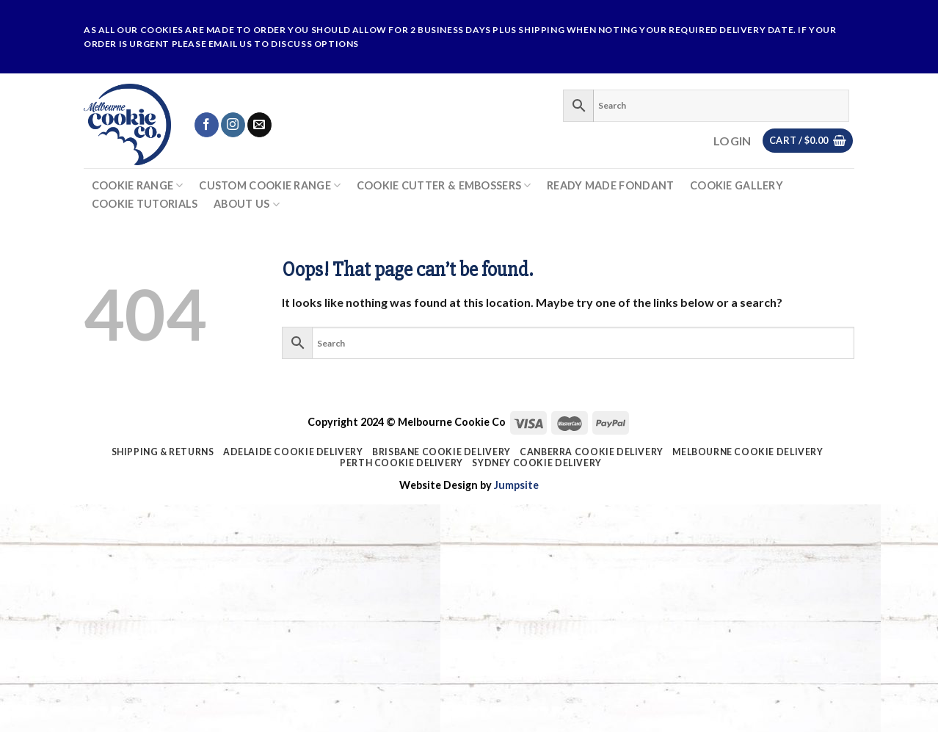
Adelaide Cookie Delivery (293, 451)
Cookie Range (137, 185)
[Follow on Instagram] (233, 124)
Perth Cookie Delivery (401, 462)
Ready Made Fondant (610, 186)
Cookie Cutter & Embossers (444, 185)
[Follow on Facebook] (206, 124)
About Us (247, 204)
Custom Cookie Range (270, 185)
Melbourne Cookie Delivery (747, 451)
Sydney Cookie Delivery (536, 462)
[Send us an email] (259, 124)
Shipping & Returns (163, 451)
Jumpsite (516, 485)
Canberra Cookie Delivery (591, 451)
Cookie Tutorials (145, 204)
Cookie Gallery (736, 186)
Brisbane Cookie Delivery (441, 451)
